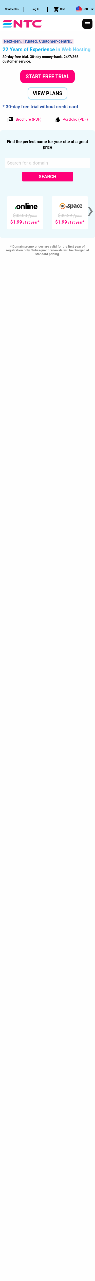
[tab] (47, 1117)
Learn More (52, 408)
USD (82, 9)
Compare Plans (47, 421)
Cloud (47, 357)
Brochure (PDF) (24, 120)
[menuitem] (12, 9)
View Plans (47, 93)
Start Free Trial (47, 76)
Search (47, 176)
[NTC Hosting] (22, 23)
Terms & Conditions (62, 1159)
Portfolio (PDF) (71, 120)
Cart (59, 9)
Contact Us (11, 9)
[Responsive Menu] (87, 24)
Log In (36, 9)
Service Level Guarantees (50, 1169)
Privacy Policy (28, 1159)
